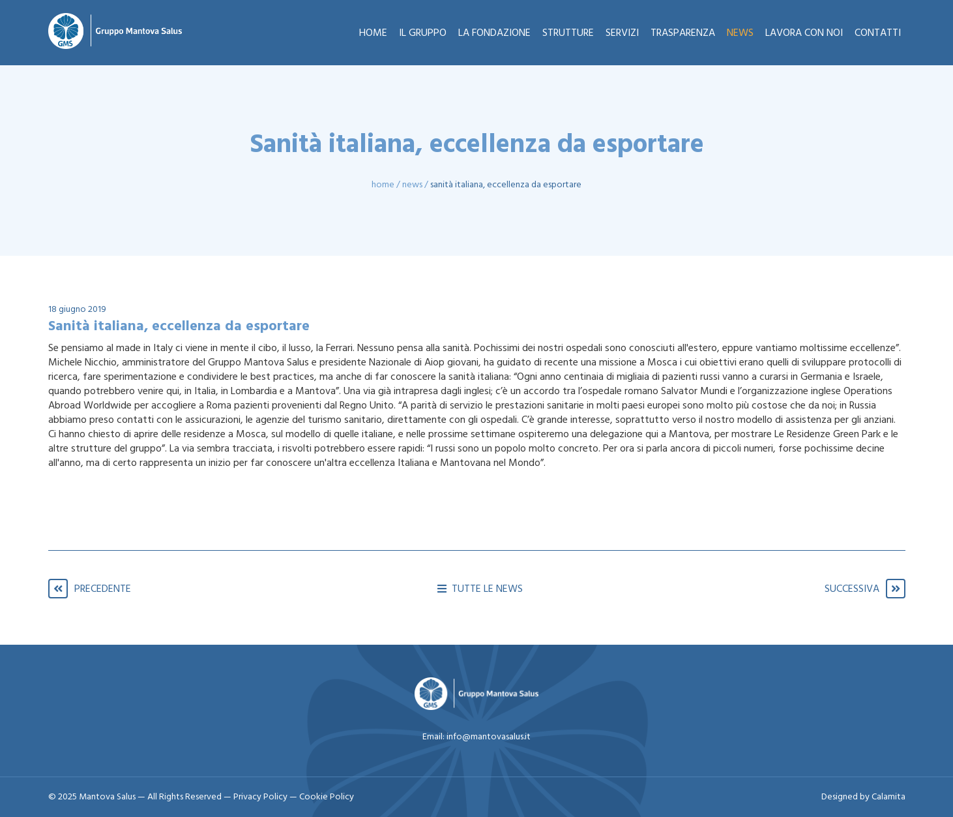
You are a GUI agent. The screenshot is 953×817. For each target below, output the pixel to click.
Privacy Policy (261, 797)
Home (383, 185)
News (412, 185)
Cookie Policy (326, 797)
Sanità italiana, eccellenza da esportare (505, 185)
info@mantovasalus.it (489, 737)
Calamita (888, 797)
